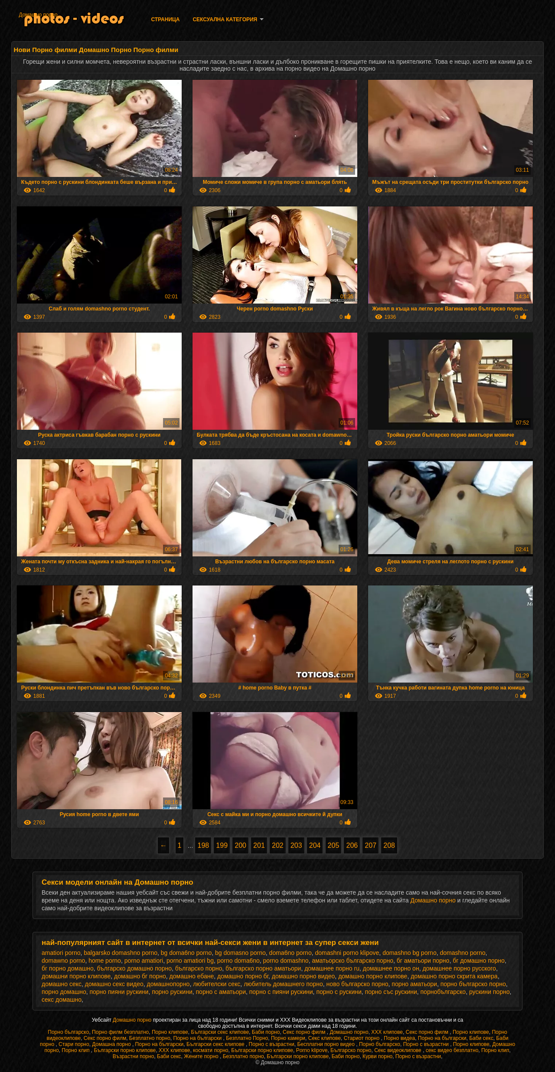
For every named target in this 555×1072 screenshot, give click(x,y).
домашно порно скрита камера (454, 976)
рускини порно (489, 991)
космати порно (210, 1050)
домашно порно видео (303, 976)
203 (296, 845)
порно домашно (64, 991)
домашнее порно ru (331, 968)
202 (278, 845)
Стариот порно (362, 1038)
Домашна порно (112, 1044)
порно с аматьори (221, 991)
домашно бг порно (140, 976)
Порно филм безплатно (120, 1032)
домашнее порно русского (459, 968)
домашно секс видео (114, 983)
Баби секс (481, 1038)
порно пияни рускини (118, 991)
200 (240, 845)
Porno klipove (312, 1050)
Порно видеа (399, 1038)
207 (370, 845)
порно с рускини (338, 991)
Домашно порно (38, 15)
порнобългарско (443, 991)
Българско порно (350, 1050)
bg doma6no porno (186, 952)
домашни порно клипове (76, 976)
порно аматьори (414, 983)
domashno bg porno (409, 952)
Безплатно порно (149, 1038)
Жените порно (202, 1056)
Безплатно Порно (247, 1038)
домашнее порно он (391, 968)
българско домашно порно (134, 968)
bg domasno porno (240, 952)
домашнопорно (168, 983)
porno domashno (286, 960)
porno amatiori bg (190, 960)
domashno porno (462, 952)
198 (203, 845)
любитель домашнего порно (283, 983)
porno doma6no (238, 960)
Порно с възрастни (271, 1044)
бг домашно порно (479, 960)
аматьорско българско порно (352, 960)
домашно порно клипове (372, 976)
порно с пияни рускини (281, 991)
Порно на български (198, 1038)
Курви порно (377, 1056)
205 (334, 845)
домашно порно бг (242, 976)
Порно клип (76, 1050)
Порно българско (68, 1032)
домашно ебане (192, 976)
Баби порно (266, 1032)
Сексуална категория (225, 19)
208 (389, 845)
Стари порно (74, 1044)
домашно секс (62, 983)
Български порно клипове (125, 1050)
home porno (104, 960)
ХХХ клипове (387, 1032)
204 (315, 845)
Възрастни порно (133, 1056)
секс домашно (62, 999)
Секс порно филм (305, 1032)
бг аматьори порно (423, 960)
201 (259, 845)
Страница (165, 19)
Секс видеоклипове (398, 1050)
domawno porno (63, 960)
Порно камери (288, 1038)
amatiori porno (61, 952)
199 (222, 845)
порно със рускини (391, 991)
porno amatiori (143, 960)
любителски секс (216, 983)
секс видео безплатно (452, 1050)
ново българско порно (357, 983)
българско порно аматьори (263, 968)
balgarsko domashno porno (120, 952)
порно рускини (172, 991)
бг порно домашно (68, 968)
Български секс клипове (220, 1032)
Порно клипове (170, 1032)
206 (352, 845)
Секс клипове (324, 1038)
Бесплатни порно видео (326, 1044)
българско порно (198, 968)
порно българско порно (473, 983)
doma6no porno (290, 952)
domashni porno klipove (347, 952)
